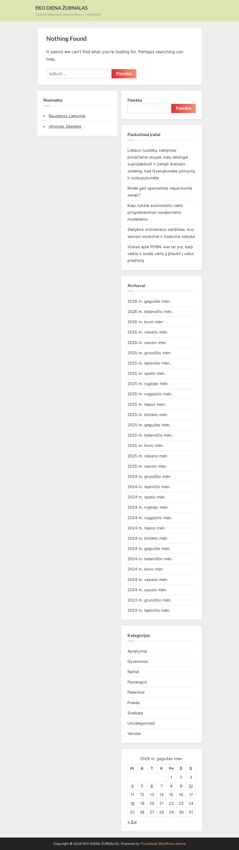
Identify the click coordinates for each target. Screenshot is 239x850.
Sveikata (135, 712)
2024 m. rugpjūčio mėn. (150, 517)
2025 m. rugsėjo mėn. (148, 383)
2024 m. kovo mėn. (145, 569)
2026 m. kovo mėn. (145, 321)
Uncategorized (141, 723)
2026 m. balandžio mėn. (150, 311)
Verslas (134, 733)
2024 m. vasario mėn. (147, 579)
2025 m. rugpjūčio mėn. (150, 393)
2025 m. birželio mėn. (147, 414)
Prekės (133, 702)
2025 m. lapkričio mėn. (149, 363)
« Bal (132, 821)
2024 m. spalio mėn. (146, 497)
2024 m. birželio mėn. (147, 538)
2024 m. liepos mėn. (146, 528)
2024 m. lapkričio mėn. (149, 486)
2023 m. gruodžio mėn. (149, 600)
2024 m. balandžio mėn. (150, 558)
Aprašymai (137, 651)
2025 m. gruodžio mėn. (149, 352)
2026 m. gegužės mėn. (149, 301)
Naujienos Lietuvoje (67, 115)
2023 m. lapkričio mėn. (149, 610)
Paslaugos (137, 681)
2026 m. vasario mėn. (147, 332)
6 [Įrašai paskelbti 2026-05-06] (152, 786)
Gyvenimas (137, 661)
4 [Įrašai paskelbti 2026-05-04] (132, 786)
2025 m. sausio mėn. (147, 466)
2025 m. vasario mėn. (147, 455)
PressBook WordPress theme (163, 844)
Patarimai (136, 692)
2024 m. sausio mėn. (147, 589)
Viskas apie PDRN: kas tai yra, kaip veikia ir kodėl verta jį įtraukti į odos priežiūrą (160, 253)
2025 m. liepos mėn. (146, 404)
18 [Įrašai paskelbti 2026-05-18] (132, 803)
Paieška (134, 100)
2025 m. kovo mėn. (145, 445)
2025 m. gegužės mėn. (149, 424)
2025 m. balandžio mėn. (150, 435)
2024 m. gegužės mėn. (149, 548)
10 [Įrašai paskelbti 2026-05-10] (191, 786)
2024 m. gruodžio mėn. (149, 476)
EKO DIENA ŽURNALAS (61, 8)
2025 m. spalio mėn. (146, 373)
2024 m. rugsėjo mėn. (148, 507)
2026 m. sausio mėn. (147, 342)
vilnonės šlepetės (65, 126)
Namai (133, 671)
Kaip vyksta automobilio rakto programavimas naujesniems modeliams (155, 212)
